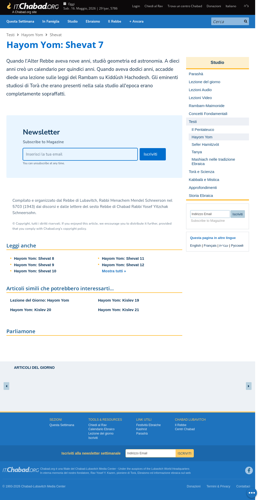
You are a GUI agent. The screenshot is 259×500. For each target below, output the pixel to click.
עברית (223, 245)
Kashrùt (141, 429)
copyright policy (74, 229)
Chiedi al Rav (154, 6)
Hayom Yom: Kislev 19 (118, 300)
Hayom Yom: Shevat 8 (34, 258)
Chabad (80, 468)
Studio (73, 21)
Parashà (142, 433)
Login (135, 6)
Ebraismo (93, 21)
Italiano (231, 6)
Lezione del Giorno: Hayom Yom (39, 300)
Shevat (56, 34)
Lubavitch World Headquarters (170, 468)
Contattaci (243, 486)
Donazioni (214, 6)
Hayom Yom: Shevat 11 (123, 258)
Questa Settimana (20, 21)
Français (210, 245)
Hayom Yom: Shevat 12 (123, 265)
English (195, 245)
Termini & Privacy (218, 486)
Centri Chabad (185, 429)
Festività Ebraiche (148, 425)
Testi (10, 34)
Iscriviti (93, 438)
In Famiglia (50, 21)
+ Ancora (136, 21)
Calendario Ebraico (101, 429)
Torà (133, 472)
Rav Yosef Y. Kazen (103, 472)
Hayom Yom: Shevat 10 (35, 271)
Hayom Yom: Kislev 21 (118, 309)
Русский (237, 245)
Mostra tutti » (114, 271)
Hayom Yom (32, 34)
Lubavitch (92, 468)
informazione (162, 472)
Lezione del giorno (100, 433)
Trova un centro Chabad (185, 6)
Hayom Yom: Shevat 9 (34, 265)
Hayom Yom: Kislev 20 (30, 309)
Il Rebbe (114, 21)
